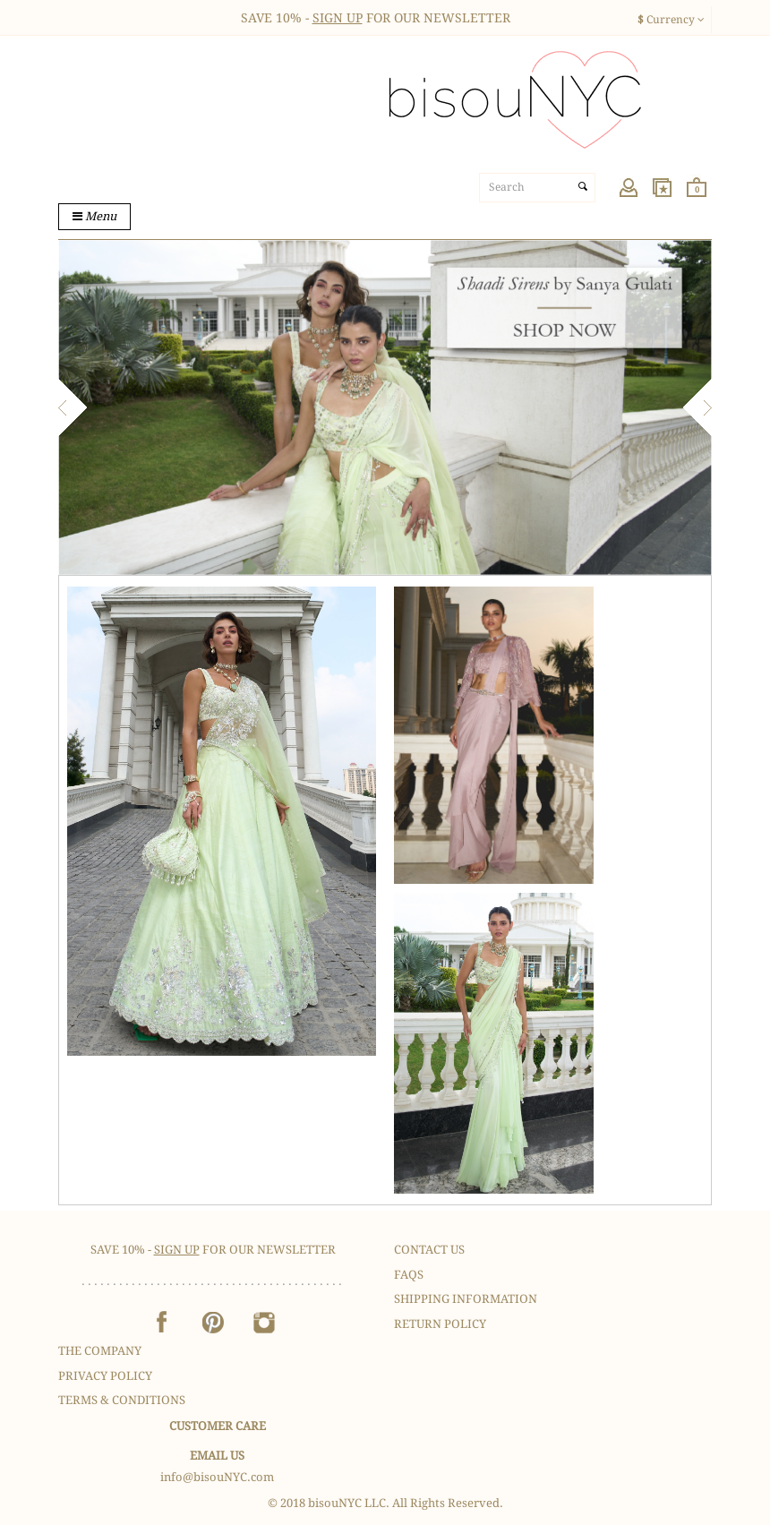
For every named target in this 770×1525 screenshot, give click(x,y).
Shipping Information (465, 1299)
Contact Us (429, 1249)
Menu (94, 216)
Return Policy (440, 1324)
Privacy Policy (105, 1376)
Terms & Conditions (121, 1400)
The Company (99, 1351)
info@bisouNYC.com (217, 1477)
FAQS (409, 1274)
